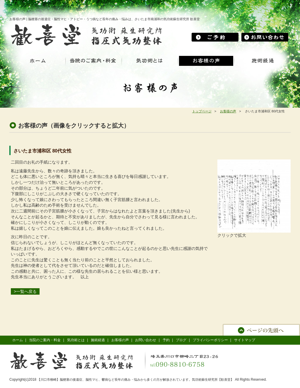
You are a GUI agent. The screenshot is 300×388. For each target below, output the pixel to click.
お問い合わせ (145, 340)
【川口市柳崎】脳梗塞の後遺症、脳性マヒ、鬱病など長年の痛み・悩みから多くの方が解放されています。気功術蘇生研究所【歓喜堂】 (135, 379)
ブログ (181, 340)
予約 (166, 340)
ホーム (17, 340)
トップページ (202, 111)
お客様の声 (228, 111)
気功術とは (76, 340)
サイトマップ (244, 340)
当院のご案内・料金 (45, 340)
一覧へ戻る (26, 291)
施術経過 (98, 340)
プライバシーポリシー (210, 340)
